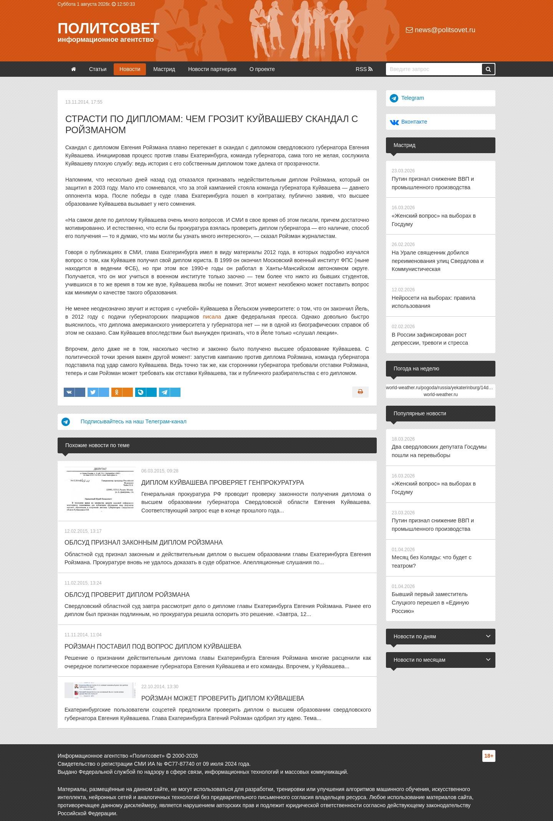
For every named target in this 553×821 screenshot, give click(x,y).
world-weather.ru (441, 390)
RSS (364, 69)
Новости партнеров (212, 69)
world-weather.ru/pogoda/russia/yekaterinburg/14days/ (441, 383)
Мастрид (164, 69)
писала (212, 317)
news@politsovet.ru (440, 30)
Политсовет (108, 28)
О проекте (262, 69)
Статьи (97, 69)
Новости (129, 69)
